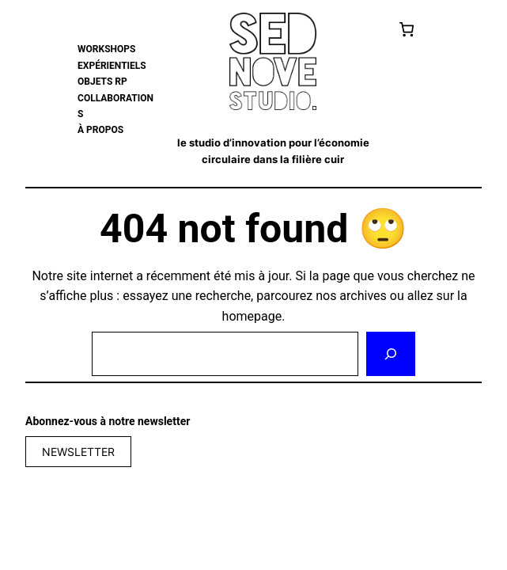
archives (362, 295)
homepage (252, 316)
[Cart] (407, 29)
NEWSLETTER (78, 451)
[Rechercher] (390, 354)
